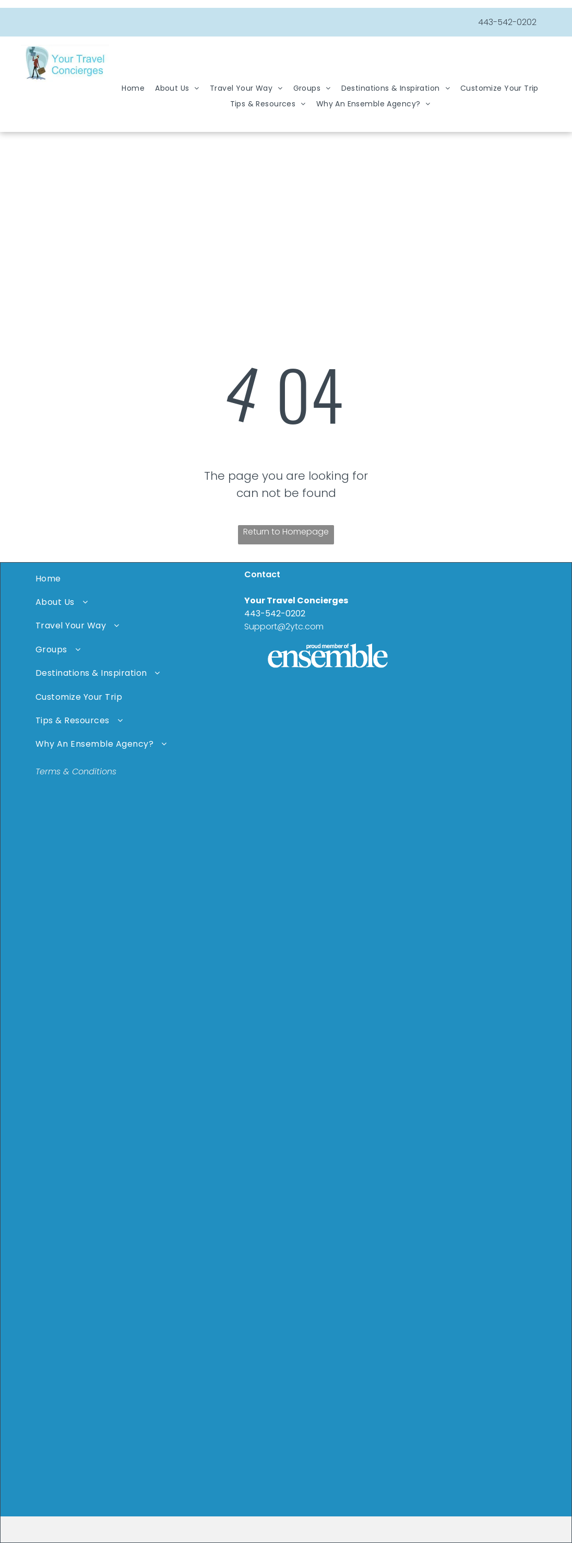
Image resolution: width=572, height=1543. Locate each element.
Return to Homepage (286, 532)
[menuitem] (133, 88)
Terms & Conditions (75, 771)
